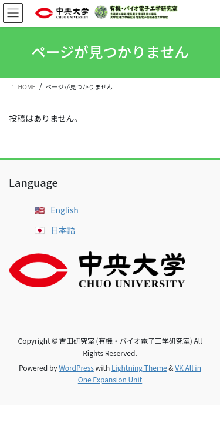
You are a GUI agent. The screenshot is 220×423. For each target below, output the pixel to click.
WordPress (76, 367)
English (64, 210)
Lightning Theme (139, 367)
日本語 (62, 230)
